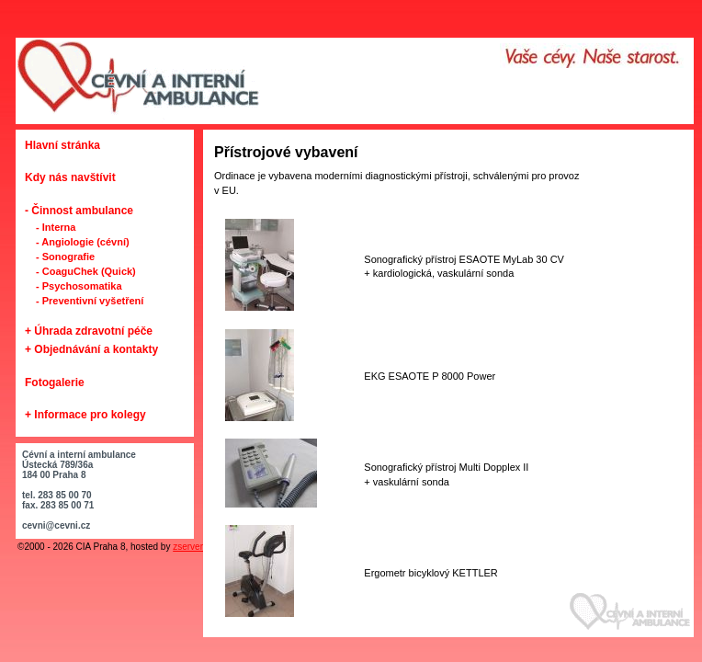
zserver (188, 547)
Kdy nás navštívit (70, 177)
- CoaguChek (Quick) (86, 271)
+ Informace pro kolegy (85, 414)
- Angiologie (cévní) (83, 241)
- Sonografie (65, 256)
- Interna (55, 227)
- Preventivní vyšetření (89, 300)
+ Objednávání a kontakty (91, 349)
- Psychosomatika (79, 285)
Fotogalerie (55, 382)
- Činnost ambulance (79, 210)
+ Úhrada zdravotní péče (89, 331)
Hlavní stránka (62, 145)
